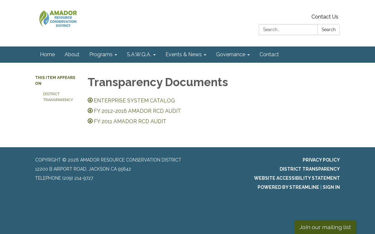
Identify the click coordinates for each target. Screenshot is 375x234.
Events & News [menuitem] (183, 54)
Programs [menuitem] (101, 54)
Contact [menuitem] (269, 54)
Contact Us (324, 17)
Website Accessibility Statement (297, 178)
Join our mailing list (325, 227)
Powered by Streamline (288, 187)
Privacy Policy (321, 159)
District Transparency (58, 97)
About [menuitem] (72, 54)
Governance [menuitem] (230, 54)
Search (328, 29)
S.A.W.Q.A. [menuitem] (139, 54)
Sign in (331, 187)
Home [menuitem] (47, 54)
